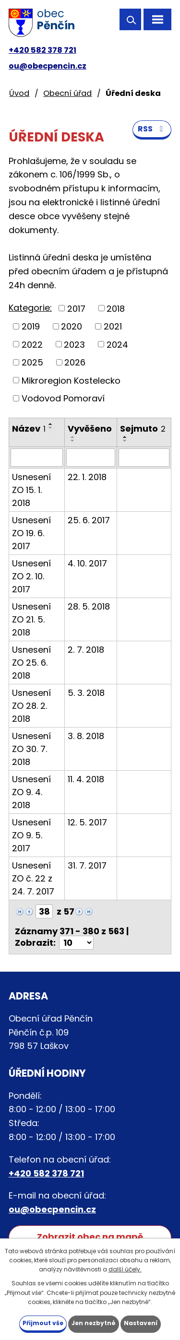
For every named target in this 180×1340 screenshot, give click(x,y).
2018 (116, 308)
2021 (113, 326)
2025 (32, 362)
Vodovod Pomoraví (63, 398)
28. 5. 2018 (89, 606)
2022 (32, 344)
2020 (71, 326)
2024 (117, 344)
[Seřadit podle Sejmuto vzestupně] (125, 437)
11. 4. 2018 (86, 779)
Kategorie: (30, 308)
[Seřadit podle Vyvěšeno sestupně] (73, 441)
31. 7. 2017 (87, 865)
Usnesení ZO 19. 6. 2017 (31, 533)
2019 (31, 326)
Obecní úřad (67, 93)
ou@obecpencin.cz (47, 65)
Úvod (19, 93)
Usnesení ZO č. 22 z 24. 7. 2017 (33, 878)
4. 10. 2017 (87, 563)
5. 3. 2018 (86, 693)
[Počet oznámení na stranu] (76, 943)
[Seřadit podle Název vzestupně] (51, 424)
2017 (76, 308)
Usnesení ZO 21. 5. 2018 (31, 619)
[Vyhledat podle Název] (37, 457)
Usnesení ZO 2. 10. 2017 (31, 576)
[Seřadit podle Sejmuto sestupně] (125, 441)
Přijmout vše (43, 1323)
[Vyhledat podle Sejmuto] (144, 457)
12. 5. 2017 (87, 822)
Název (29, 429)
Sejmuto (143, 429)
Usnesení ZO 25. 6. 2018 (31, 663)
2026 (74, 362)
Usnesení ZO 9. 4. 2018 (31, 792)
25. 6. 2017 (89, 520)
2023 (74, 344)
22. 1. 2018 (87, 477)
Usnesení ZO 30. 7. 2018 (31, 749)
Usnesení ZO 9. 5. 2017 (31, 835)
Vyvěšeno (90, 429)
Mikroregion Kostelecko (71, 380)
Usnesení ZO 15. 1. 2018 (31, 490)
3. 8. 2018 (86, 736)
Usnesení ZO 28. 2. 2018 (31, 706)
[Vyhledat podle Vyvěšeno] (91, 457)
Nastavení (140, 1323)
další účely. (125, 1269)
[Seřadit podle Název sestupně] (51, 428)
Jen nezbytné (94, 1323)
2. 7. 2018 (86, 650)
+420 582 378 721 (42, 50)
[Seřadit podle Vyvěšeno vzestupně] (73, 437)
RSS (152, 128)
